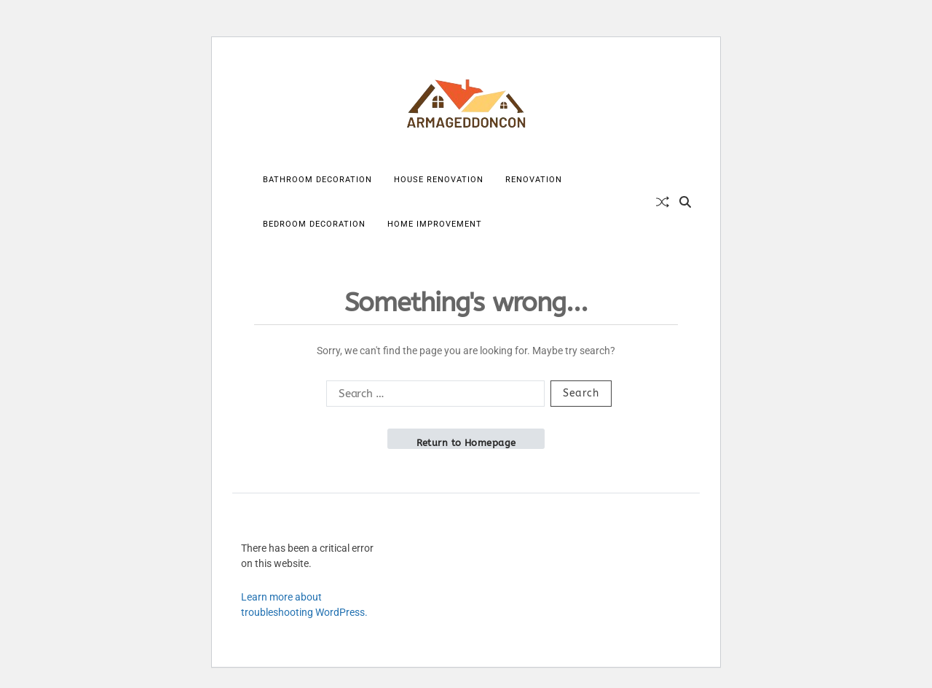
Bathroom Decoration (317, 179)
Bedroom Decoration (314, 224)
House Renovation (438, 179)
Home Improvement (434, 224)
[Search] (685, 202)
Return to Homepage (466, 442)
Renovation (533, 179)
